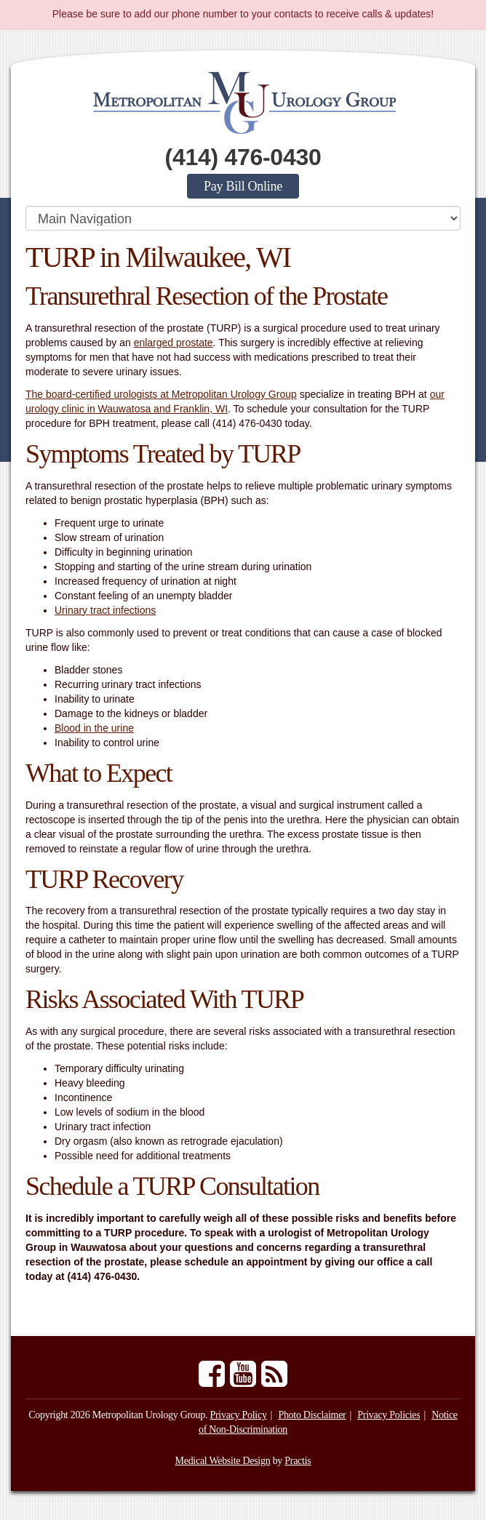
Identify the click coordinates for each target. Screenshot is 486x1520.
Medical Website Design (223, 1460)
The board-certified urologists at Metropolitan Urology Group (161, 394)
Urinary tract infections (105, 610)
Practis (297, 1460)
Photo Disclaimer (312, 1414)
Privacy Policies (388, 1414)
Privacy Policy (238, 1414)
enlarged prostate (173, 342)
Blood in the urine (94, 728)
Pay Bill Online (243, 186)
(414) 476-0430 (243, 157)
